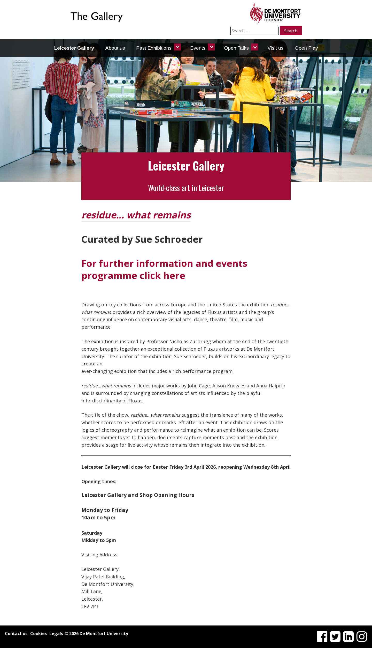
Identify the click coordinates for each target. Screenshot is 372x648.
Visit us (276, 48)
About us (115, 48)
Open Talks (236, 48)
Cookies (38, 633)
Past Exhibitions (154, 48)
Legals (56, 633)
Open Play (306, 48)
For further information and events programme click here (164, 269)
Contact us (16, 633)
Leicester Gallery (74, 48)
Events (197, 48)
